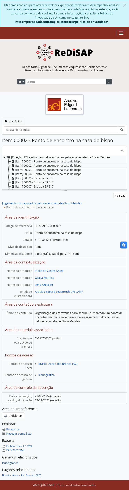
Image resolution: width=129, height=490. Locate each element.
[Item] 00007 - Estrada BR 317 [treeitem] (32, 186)
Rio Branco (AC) (67, 364)
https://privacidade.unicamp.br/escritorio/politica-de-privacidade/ (61, 22)
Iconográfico (46, 375)
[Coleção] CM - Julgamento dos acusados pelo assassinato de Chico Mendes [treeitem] (58, 157)
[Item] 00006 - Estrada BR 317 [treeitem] (32, 182)
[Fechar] (124, 5)
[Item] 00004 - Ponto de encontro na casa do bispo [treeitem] (46, 174)
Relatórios (11, 429)
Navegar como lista (17, 433)
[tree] (64, 172)
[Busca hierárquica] (61, 129)
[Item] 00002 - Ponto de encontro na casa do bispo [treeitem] (46, 166)
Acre (51, 364)
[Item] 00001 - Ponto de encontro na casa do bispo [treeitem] (46, 161)
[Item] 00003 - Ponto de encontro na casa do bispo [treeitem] (46, 170)
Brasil (42, 364)
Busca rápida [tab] (13, 121)
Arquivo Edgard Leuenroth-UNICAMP (59, 292)
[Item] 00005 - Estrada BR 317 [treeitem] (32, 178)
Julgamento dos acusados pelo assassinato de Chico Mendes (42, 203)
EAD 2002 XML (13, 450)
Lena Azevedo (44, 285)
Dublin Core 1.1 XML (17, 446)
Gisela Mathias (44, 278)
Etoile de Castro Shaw (49, 271)
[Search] (66, 81)
